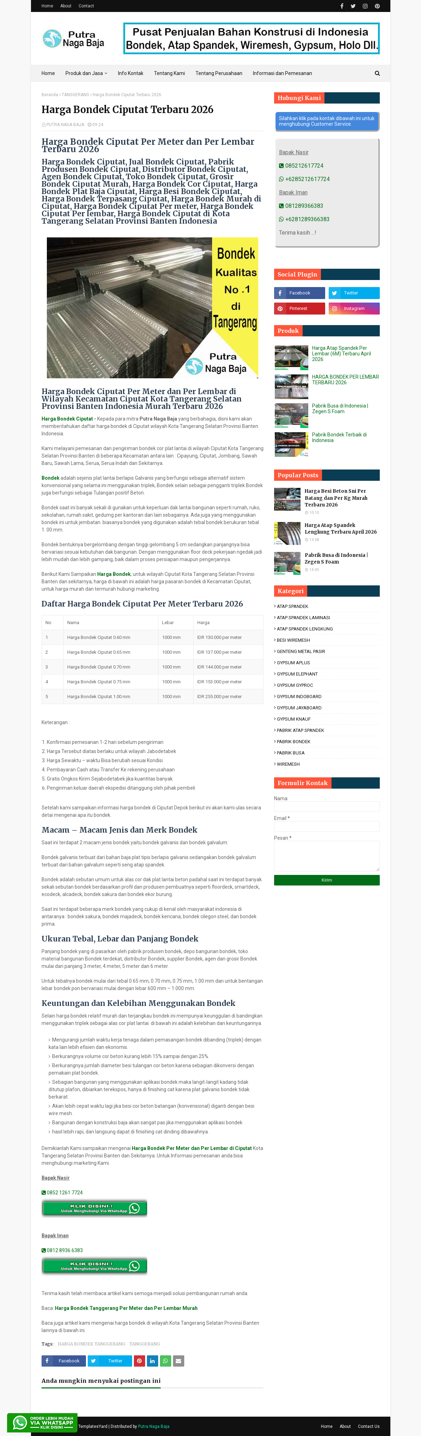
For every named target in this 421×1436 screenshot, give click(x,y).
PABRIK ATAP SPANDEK (300, 730)
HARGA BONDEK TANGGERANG (91, 1344)
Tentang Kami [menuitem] (169, 73)
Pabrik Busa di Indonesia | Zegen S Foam (340, 408)
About (66, 6)
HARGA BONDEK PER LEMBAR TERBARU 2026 (345, 379)
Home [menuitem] (48, 73)
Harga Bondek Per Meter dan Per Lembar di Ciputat (192, 1148)
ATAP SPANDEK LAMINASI (303, 617)
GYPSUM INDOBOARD (299, 696)
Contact (86, 6)
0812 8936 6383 (62, 1250)
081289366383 (301, 206)
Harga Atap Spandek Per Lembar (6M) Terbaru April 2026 (341, 353)
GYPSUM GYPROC (295, 685)
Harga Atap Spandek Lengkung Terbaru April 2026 (341, 528)
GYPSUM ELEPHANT (297, 674)
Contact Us (369, 1426)
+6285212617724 (304, 179)
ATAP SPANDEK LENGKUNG (305, 629)
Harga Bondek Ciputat (67, 419)
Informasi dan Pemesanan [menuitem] (282, 73)
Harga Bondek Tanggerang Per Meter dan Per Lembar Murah (126, 1308)
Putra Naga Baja (153, 1426)
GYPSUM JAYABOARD (299, 707)
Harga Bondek (114, 574)
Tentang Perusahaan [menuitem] (219, 73)
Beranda (50, 94)
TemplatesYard (92, 1426)
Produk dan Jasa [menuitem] (84, 73)
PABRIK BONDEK (293, 741)
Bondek (51, 478)
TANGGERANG (75, 94)
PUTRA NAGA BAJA (65, 124)
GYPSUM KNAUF (294, 719)
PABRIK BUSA (291, 753)
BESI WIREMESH (293, 640)
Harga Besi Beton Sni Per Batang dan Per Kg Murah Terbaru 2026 (336, 498)
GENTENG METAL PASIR (301, 651)
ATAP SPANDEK (292, 606)
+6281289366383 (304, 219)
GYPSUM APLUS (293, 662)
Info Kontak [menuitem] (130, 73)
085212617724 (301, 165)
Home (47, 6)
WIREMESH (288, 764)
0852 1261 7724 (62, 1192)
